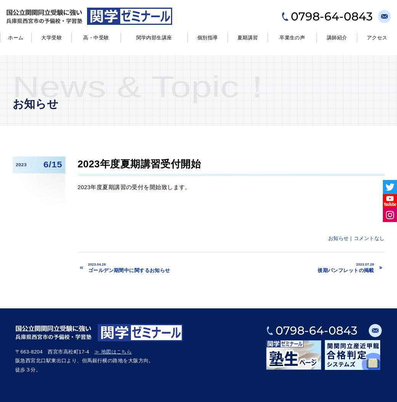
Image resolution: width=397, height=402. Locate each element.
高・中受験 (96, 38)
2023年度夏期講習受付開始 (139, 164)
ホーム (15, 38)
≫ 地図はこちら (113, 352)
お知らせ (338, 238)
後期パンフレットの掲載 (310, 268)
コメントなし (369, 238)
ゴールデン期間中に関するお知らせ (164, 268)
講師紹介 (337, 38)
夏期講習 (247, 38)
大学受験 (51, 38)
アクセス (377, 38)
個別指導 (207, 38)
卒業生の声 (292, 38)
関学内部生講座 (154, 38)
